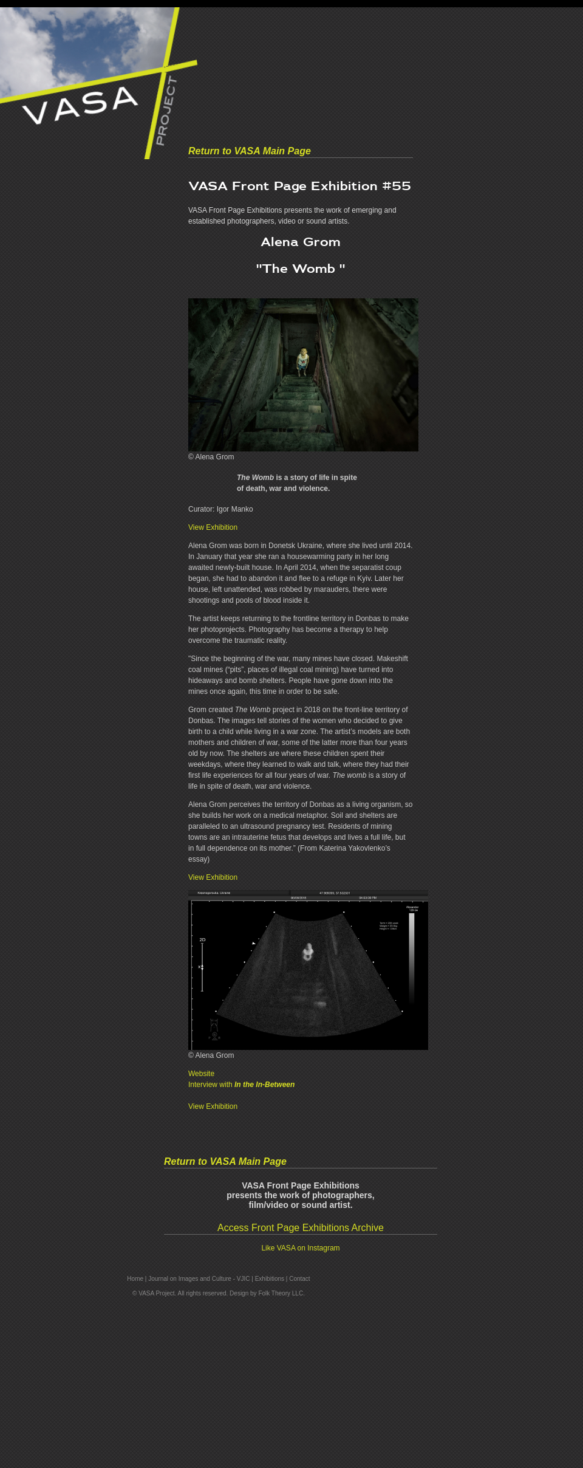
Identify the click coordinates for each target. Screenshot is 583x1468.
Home (135, 1278)
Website (201, 1073)
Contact (299, 1278)
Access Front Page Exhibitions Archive (300, 1228)
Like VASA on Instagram (300, 1248)
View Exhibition (212, 527)
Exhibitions (269, 1278)
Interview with (241, 1084)
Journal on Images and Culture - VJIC (199, 1278)
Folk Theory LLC (280, 1293)
